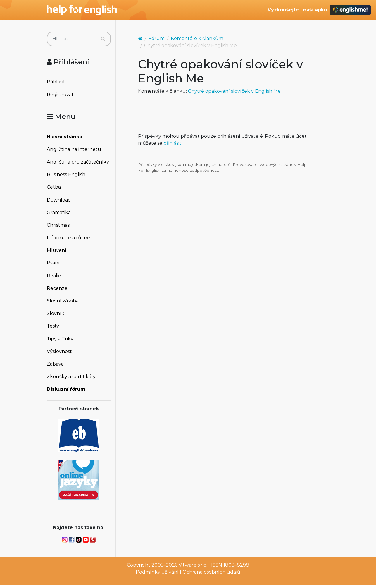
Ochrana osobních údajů (211, 572)
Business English (66, 174)
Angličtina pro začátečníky (78, 162)
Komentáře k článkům (197, 38)
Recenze (57, 288)
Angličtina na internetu (74, 149)
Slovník (55, 313)
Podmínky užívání (157, 572)
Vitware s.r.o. (193, 565)
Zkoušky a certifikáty (71, 376)
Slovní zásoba (63, 301)
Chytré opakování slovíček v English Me (234, 91)
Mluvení (56, 250)
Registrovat (60, 94)
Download (59, 200)
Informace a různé (68, 237)
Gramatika (59, 212)
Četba (54, 187)
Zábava (55, 364)
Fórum (157, 38)
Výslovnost (59, 351)
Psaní (53, 263)
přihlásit (172, 143)
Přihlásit (56, 82)
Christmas (58, 225)
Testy (53, 326)
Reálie (54, 275)
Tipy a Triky (60, 339)
